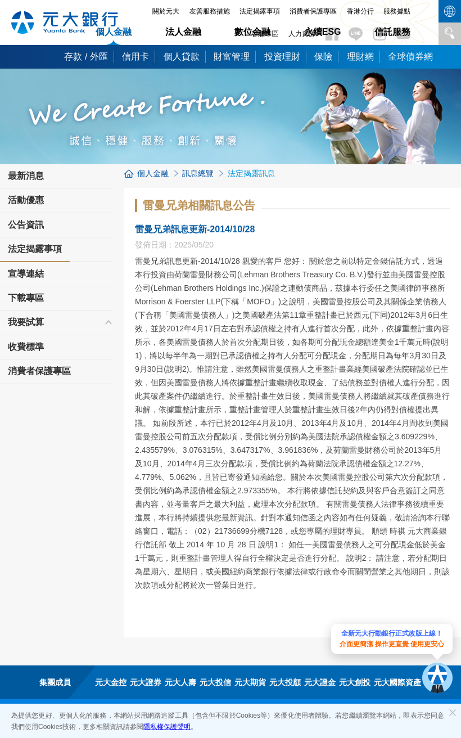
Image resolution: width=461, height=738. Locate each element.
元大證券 (145, 682)
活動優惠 (26, 200)
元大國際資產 (397, 682)
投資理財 (282, 56)
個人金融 (114, 32)
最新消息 (26, 176)
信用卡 (135, 56)
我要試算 (26, 322)
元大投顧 (285, 682)
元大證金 (320, 682)
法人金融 (183, 32)
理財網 (360, 56)
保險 (323, 56)
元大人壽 (180, 682)
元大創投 (354, 682)
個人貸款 (182, 56)
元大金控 (110, 682)
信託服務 (392, 32)
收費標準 (26, 347)
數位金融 (252, 32)
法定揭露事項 (259, 11)
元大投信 (215, 682)
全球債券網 (410, 56)
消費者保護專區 (313, 11)
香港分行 (360, 11)
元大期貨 (250, 682)
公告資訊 (26, 225)
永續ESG (322, 32)
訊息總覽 (198, 173)
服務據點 (396, 11)
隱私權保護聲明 (167, 727)
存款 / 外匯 (85, 56)
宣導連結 (26, 273)
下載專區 (26, 298)
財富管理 (232, 56)
